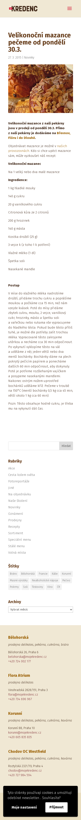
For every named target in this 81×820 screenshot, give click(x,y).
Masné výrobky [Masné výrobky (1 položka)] (19, 580)
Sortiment (15, 533)
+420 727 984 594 (20, 775)
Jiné (11, 488)
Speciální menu (19, 540)
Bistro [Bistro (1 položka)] (13, 573)
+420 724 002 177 (19, 661)
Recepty (14, 527)
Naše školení (17, 501)
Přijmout (56, 807)
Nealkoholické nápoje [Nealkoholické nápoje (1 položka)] (45, 580)
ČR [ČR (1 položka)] (58, 586)
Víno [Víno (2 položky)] (50, 586)
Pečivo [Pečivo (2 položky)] (66, 580)
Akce (11, 468)
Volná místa (17, 553)
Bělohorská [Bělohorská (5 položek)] (28, 573)
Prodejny (15, 520)
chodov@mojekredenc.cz (25, 770)
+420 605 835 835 (20, 737)
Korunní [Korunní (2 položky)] (66, 573)
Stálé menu (16, 546)
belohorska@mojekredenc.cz (27, 657)
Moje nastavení (24, 807)
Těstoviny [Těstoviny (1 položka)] (37, 586)
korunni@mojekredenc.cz (24, 732)
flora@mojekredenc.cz (23, 694)
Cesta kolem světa (21, 475)
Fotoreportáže (18, 481)
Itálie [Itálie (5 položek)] (55, 573)
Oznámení (15, 514)
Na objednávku (19, 494)
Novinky (29, 57)
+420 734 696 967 (20, 699)
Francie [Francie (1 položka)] (43, 573)
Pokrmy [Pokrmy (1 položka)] (14, 586)
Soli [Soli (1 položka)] (25, 586)
